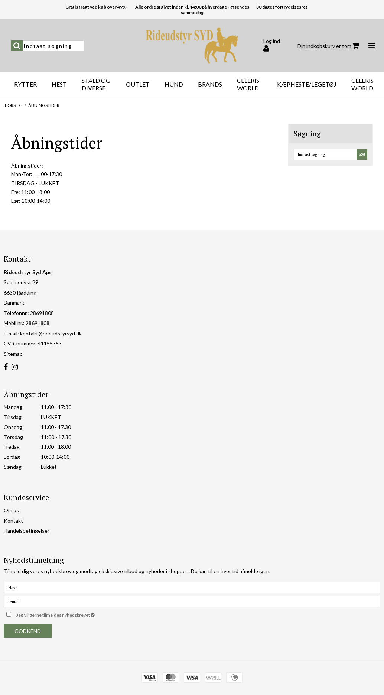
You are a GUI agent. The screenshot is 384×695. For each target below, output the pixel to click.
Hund (174, 84)
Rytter (25, 84)
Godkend (27, 631)
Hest (59, 84)
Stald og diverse (96, 84)
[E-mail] (192, 600)
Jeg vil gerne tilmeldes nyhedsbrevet (74, 614)
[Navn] (192, 587)
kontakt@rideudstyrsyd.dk (51, 333)
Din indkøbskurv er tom (328, 46)
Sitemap (13, 354)
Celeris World (248, 84)
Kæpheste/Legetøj (306, 84)
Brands (210, 84)
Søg (362, 154)
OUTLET (138, 84)
